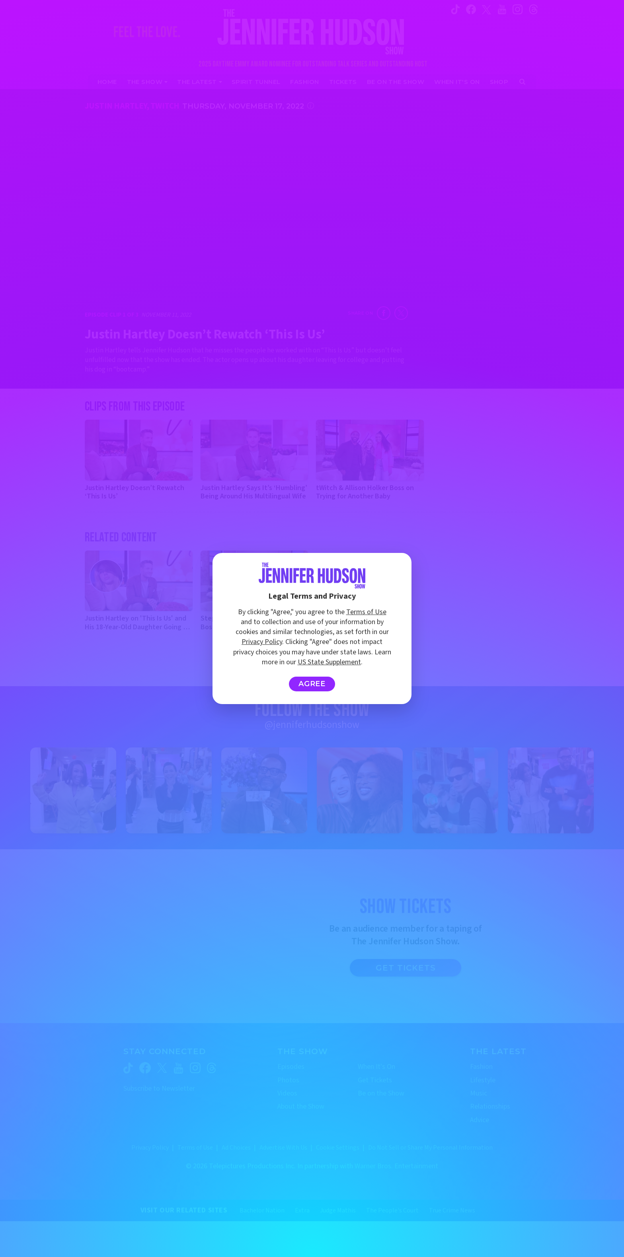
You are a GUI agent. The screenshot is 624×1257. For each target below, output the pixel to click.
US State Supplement (329, 662)
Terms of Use (366, 612)
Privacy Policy (262, 642)
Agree (312, 683)
